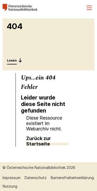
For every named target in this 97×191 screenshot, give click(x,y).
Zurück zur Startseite (38, 141)
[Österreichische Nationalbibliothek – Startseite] (20, 10)
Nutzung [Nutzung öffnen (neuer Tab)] (10, 186)
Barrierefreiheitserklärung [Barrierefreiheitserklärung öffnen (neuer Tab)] (72, 177)
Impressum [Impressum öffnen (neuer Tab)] (11, 177)
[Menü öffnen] (89, 8)
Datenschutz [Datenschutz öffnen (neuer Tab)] (36, 177)
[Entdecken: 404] (14, 60)
